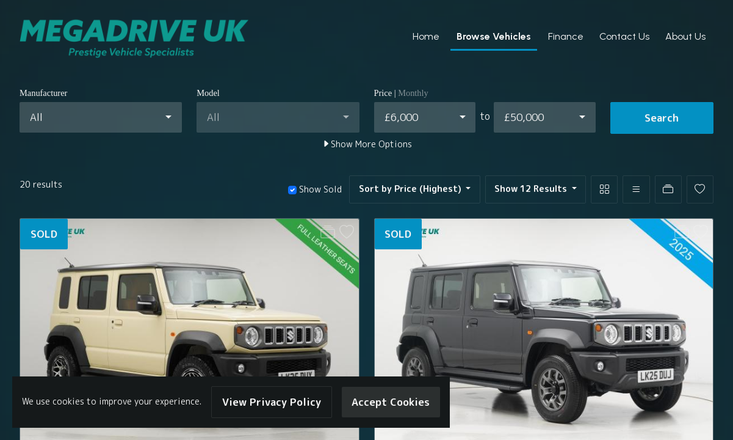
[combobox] (101, 117)
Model (208, 93)
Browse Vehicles (494, 36)
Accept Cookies (391, 402)
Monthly (413, 93)
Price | (401, 93)
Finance (565, 36)
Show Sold (319, 189)
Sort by (411, 189)
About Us (685, 36)
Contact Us (624, 36)
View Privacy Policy (271, 402)
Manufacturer (43, 93)
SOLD (44, 234)
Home (426, 36)
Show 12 (531, 189)
